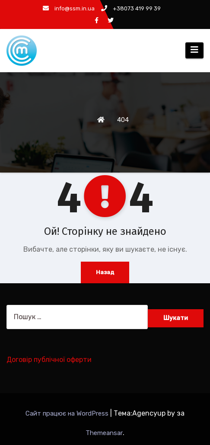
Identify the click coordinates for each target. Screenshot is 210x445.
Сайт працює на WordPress (67, 413)
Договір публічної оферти (49, 359)
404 (123, 120)
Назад (105, 272)
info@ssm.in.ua (69, 8)
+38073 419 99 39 (131, 8)
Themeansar (104, 433)
